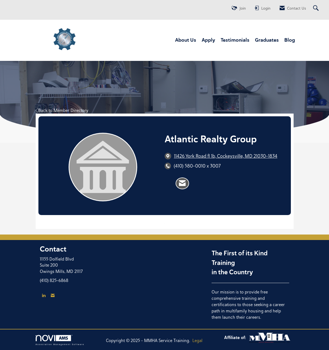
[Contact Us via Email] (53, 295)
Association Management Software (60, 340)
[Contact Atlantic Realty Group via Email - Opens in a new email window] (182, 183)
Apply (208, 39)
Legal (197, 340)
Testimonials (235, 39)
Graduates (267, 39)
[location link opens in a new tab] (225, 156)
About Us (185, 39)
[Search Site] (316, 8)
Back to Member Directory (62, 110)
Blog (289, 39)
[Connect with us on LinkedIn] (43, 295)
